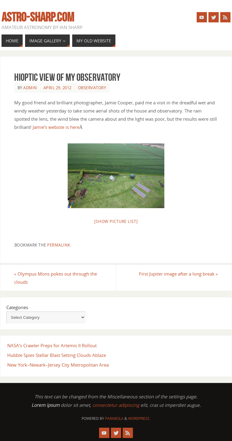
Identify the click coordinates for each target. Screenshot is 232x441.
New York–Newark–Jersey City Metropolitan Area (58, 365)
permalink (58, 245)
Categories (17, 307)
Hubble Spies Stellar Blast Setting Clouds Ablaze (56, 355)
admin (30, 87)
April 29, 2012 (58, 87)
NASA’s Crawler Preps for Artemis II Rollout (52, 345)
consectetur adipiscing (115, 405)
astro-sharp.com (38, 17)
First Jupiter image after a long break (178, 274)
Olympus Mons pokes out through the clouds (55, 278)
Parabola (114, 418)
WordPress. (139, 418)
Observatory (92, 87)
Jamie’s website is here (56, 127)
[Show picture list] (115, 221)
